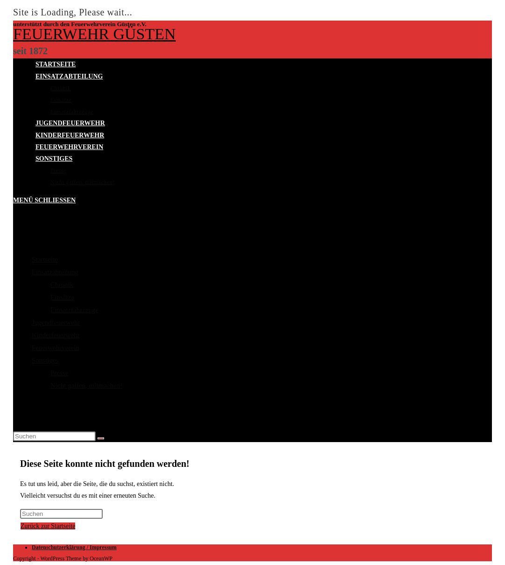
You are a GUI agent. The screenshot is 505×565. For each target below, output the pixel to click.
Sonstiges (45, 360)
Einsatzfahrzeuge (74, 310)
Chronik (61, 284)
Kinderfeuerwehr (55, 335)
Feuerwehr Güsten (94, 34)
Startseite (45, 259)
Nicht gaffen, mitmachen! (86, 385)
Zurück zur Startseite (48, 525)
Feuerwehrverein (55, 347)
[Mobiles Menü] (44, 200)
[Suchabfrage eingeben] (54, 436)
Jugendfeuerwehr (56, 322)
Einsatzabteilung (55, 272)
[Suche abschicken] (101, 438)
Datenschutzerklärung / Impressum (74, 547)
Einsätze (62, 297)
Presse (59, 373)
